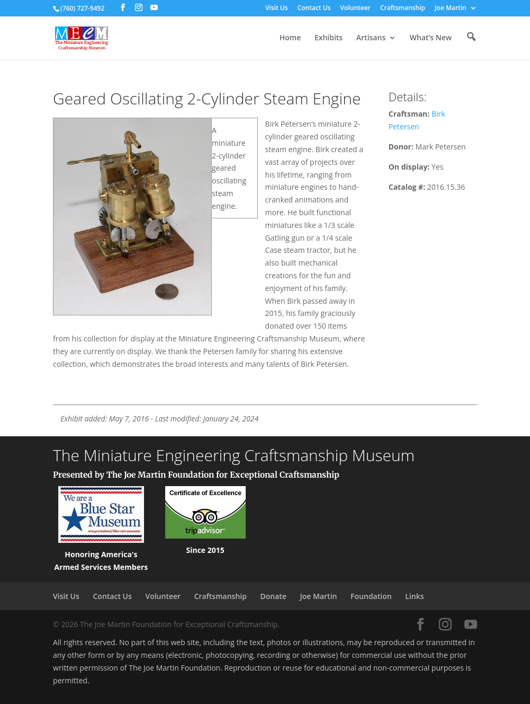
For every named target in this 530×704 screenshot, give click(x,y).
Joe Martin (450, 8)
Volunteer (355, 8)
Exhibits (329, 38)
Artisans (370, 38)
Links (414, 596)
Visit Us (276, 8)
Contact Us (314, 8)
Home (290, 38)
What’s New (431, 38)
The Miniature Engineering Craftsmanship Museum (234, 455)
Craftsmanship (402, 8)
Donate (273, 596)
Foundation (371, 596)
